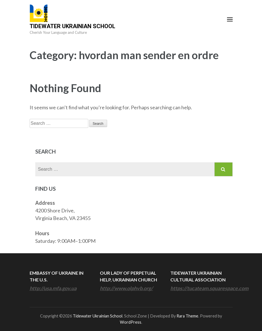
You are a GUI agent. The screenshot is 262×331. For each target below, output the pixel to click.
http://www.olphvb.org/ (126, 288)
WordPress (130, 322)
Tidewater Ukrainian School (72, 26)
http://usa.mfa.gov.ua (53, 288)
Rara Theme (187, 316)
